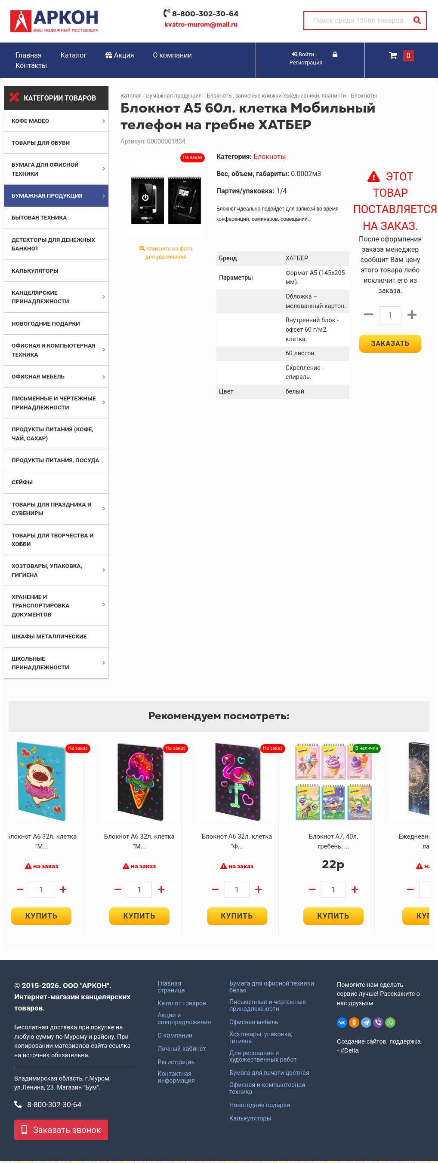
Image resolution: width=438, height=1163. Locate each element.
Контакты (31, 65)
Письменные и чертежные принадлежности (267, 1008)
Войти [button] (303, 54)
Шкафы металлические (49, 636)
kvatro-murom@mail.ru (201, 24)
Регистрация (175, 1064)
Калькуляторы (35, 270)
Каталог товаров (181, 1006)
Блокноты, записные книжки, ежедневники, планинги (276, 95)
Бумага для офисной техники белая (271, 989)
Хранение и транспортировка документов (40, 605)
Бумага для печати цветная (269, 1075)
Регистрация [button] (314, 59)
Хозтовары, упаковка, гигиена (260, 1040)
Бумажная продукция (47, 195)
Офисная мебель (38, 376)
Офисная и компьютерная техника (267, 1091)
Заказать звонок (61, 1132)
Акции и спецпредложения (184, 1021)
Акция (119, 55)
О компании (172, 55)
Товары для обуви (41, 142)
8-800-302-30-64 (205, 14)
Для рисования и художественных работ (262, 1059)
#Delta (350, 1053)
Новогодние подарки (46, 323)
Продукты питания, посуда (55, 460)
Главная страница (171, 989)
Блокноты (364, 95)
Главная (28, 55)
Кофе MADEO (30, 120)
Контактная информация (176, 1080)
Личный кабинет (181, 1051)
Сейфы (22, 482)
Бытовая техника (39, 217)
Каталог (73, 55)
